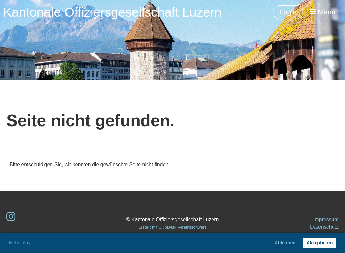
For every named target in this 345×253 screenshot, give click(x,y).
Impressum (326, 219)
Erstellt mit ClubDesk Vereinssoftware (172, 227)
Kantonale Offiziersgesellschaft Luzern (112, 12)
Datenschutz (324, 227)
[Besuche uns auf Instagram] (10, 217)
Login (288, 12)
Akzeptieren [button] (320, 242)
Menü (322, 12)
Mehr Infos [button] (19, 242)
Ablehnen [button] (285, 242)
